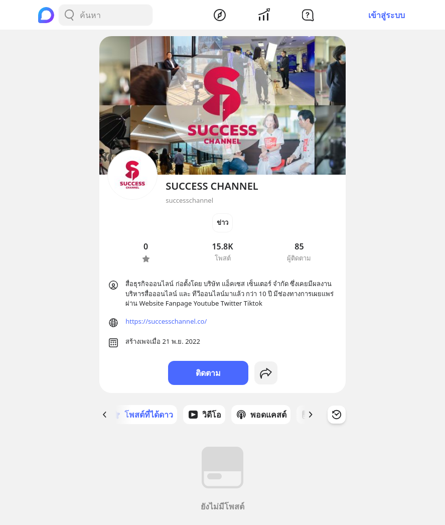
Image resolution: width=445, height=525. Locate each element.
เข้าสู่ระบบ (386, 15)
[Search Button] (69, 15)
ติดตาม (208, 372)
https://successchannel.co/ (166, 321)
